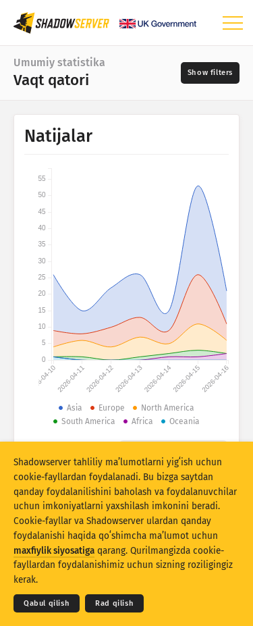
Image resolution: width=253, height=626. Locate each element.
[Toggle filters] (210, 73)
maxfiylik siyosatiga (53, 550)
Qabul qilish (46, 603)
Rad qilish (114, 603)
